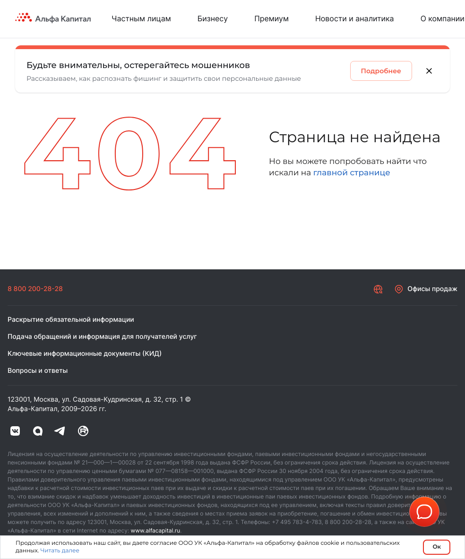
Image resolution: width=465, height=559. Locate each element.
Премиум (271, 18)
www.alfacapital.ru (156, 530)
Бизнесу (213, 18)
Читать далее (59, 550)
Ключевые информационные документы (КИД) (85, 354)
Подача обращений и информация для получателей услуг (102, 337)
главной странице (351, 173)
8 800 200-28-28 (35, 289)
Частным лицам (141, 18)
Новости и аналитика (354, 18)
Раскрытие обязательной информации (71, 320)
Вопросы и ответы (38, 371)
